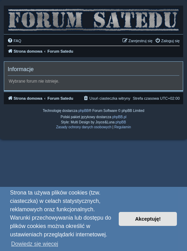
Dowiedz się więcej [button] (34, 244)
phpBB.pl (119, 117)
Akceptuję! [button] (148, 219)
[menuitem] (14, 41)
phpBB (83, 111)
